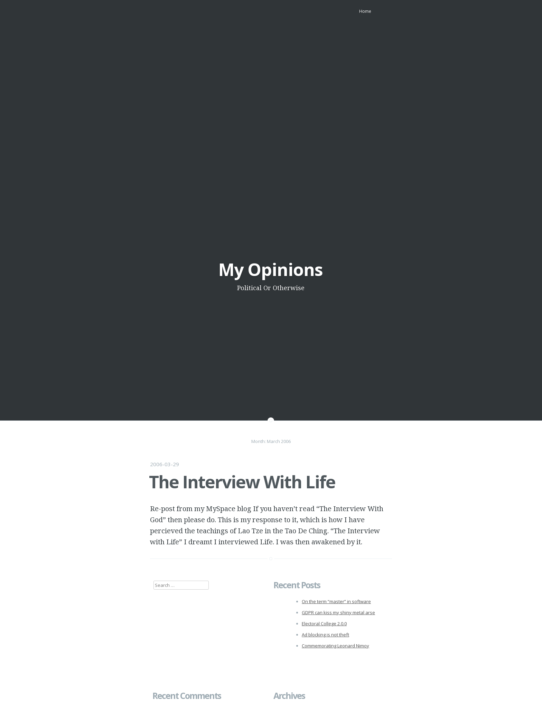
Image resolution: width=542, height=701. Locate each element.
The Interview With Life (242, 482)
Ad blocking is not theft (325, 634)
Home (365, 11)
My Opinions (270, 269)
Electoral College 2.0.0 (324, 623)
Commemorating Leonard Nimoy (335, 646)
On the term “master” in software (336, 601)
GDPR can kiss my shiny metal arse (338, 612)
